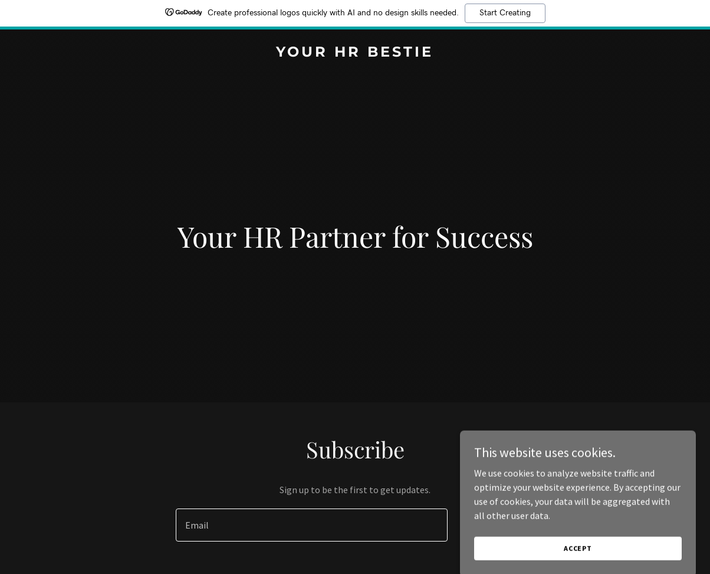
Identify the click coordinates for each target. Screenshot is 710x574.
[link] (355, 53)
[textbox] (312, 525)
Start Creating (505, 13)
